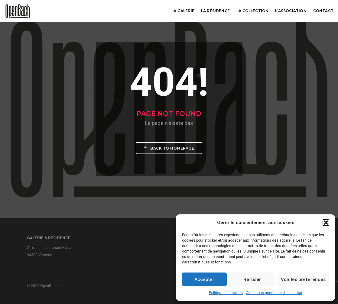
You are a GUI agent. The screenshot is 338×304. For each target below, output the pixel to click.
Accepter (204, 279)
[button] (326, 223)
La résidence (215, 10)
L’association (290, 10)
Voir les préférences (303, 279)
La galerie (182, 10)
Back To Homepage (169, 148)
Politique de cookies (226, 293)
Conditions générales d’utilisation (274, 293)
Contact (323, 10)
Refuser (252, 279)
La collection (252, 10)
